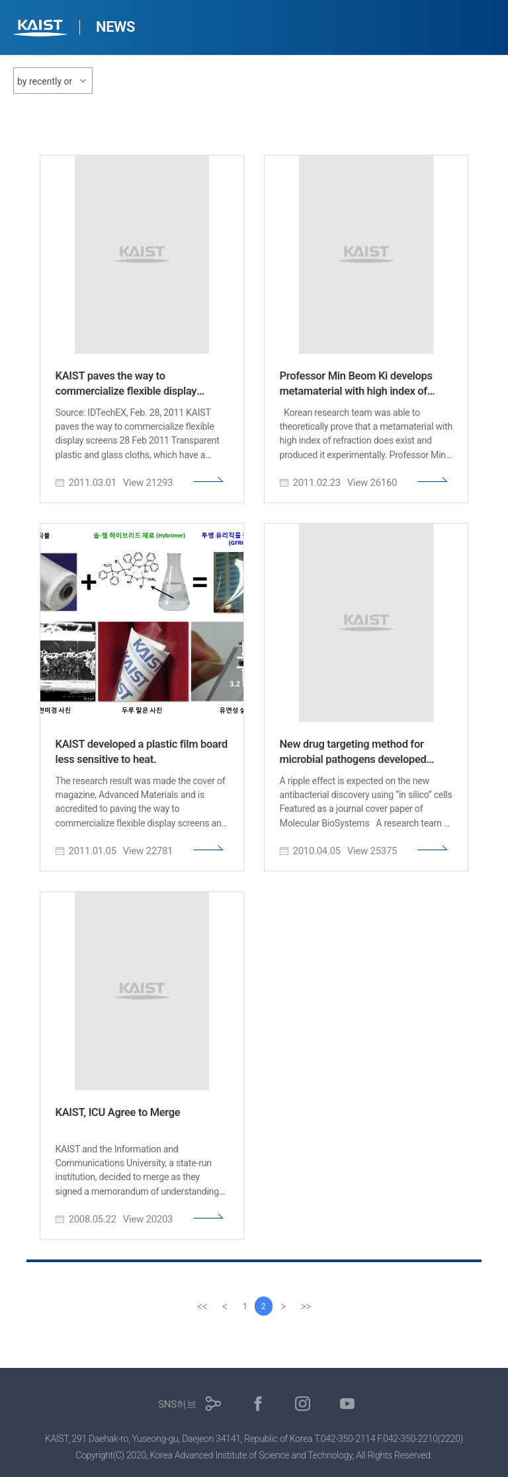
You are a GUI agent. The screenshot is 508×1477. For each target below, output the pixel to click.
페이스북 (258, 1404)
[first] (200, 1306)
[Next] (285, 1306)
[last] (308, 1306)
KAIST (41, 29)
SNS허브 (177, 1404)
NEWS (115, 27)
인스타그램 (302, 1404)
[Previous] (223, 1306)
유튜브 (347, 1404)
